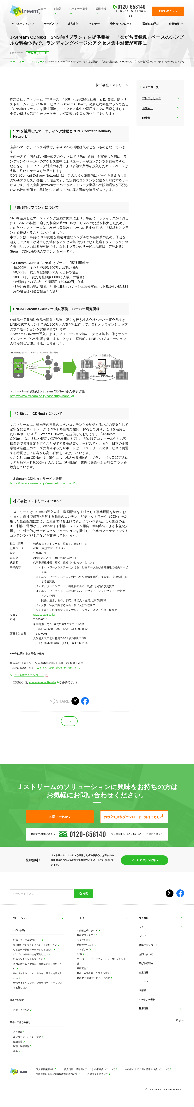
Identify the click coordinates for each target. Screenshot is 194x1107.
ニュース (42, 11)
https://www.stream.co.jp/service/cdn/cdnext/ (42, 483)
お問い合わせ (146, 954)
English (180, 1020)
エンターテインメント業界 (27, 1037)
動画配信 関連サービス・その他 (94, 978)
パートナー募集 (78, 8)
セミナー (94, 23)
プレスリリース (36, 61)
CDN (80, 954)
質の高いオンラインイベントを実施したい (35, 945)
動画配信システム (86, 935)
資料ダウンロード (121, 23)
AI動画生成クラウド (87, 930)
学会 (15, 1051)
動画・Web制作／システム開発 (93, 973)
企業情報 (174, 23)
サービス (49, 23)
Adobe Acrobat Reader (42, 682)
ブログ (142, 936)
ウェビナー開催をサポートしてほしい (33, 949)
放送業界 (18, 1032)
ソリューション (21, 23)
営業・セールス (21, 1009)
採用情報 (100, 8)
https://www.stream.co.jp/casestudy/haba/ (40, 396)
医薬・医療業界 (21, 1046)
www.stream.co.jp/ (44, 614)
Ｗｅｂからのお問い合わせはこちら (58, 667)
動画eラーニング (86, 944)
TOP (12, 61)
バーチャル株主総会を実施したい (31, 954)
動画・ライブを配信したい (27, 940)
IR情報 (57, 8)
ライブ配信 (83, 940)
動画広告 (82, 968)
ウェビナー (83, 949)
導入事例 (73, 23)
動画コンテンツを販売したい (28, 959)
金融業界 (18, 1041)
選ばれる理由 (150, 23)
